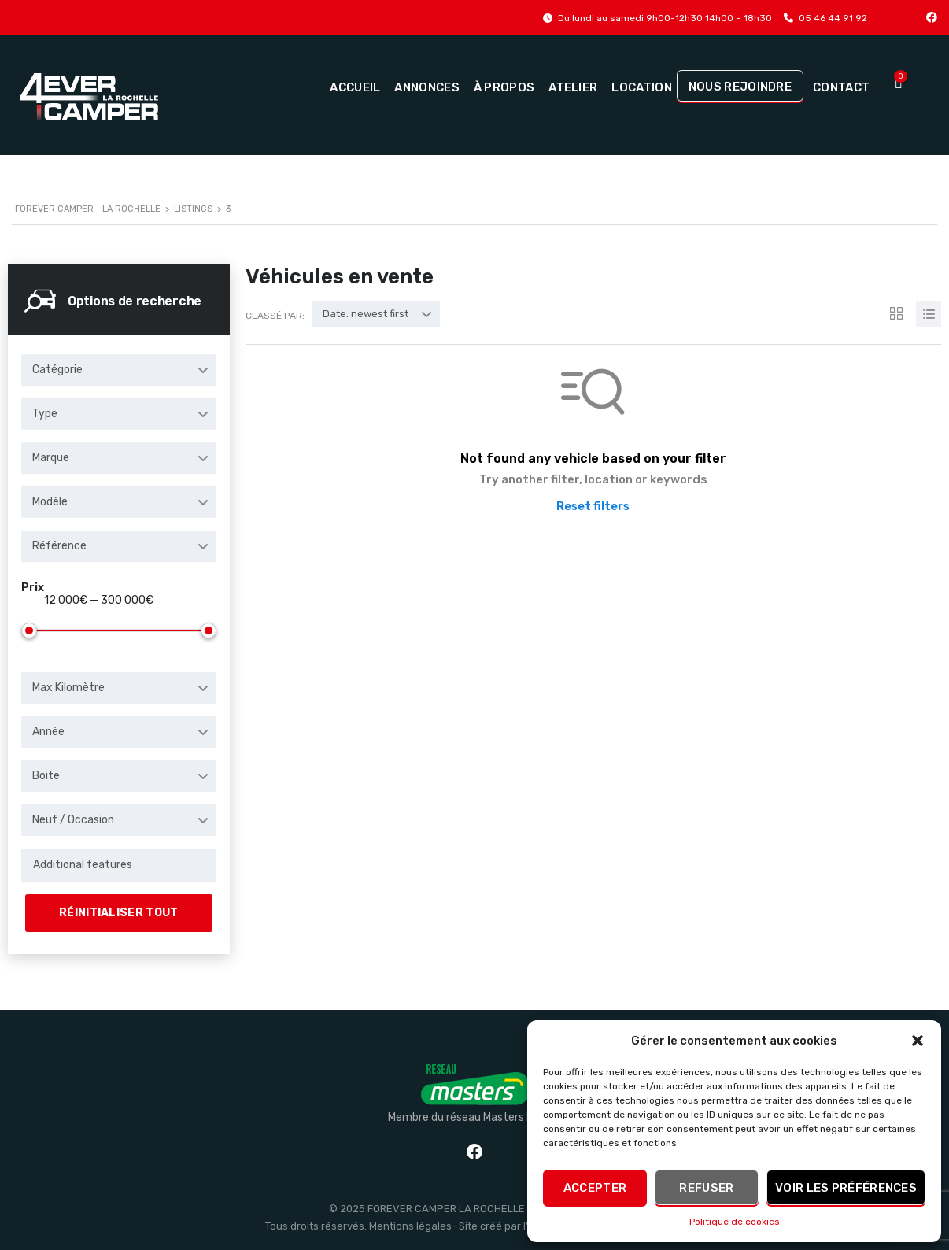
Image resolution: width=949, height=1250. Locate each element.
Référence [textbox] (59, 546)
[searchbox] (119, 865)
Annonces (426, 87)
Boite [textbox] (46, 775)
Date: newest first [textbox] (365, 314)
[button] (917, 1040)
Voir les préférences (846, 1188)
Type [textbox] (44, 413)
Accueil (355, 87)
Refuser (706, 1188)
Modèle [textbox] (50, 502)
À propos (504, 87)
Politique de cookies (734, 1221)
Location (641, 87)
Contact (841, 87)
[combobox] (118, 370)
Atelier (572, 87)
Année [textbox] (48, 731)
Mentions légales (410, 1226)
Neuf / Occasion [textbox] (73, 820)
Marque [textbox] (50, 457)
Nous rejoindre (740, 87)
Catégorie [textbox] (57, 369)
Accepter (594, 1188)
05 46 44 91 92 (833, 18)
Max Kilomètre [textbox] (68, 687)
